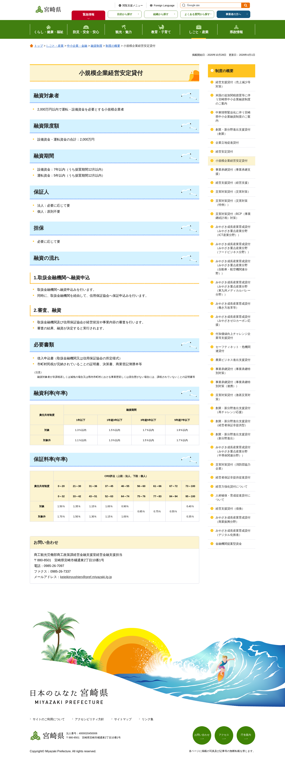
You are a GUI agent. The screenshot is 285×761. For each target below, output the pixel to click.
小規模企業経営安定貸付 (232, 160)
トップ (38, 45)
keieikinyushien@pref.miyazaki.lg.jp (86, 577)
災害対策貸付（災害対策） (233, 191)
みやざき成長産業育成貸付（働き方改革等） (233, 305)
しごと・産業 (55, 45)
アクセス (224, 734)
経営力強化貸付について (232, 486)
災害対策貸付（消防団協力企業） (233, 466)
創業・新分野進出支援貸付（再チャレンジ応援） (233, 410)
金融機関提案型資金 (229, 543)
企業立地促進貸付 (227, 142)
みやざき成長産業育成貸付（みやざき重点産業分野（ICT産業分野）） (233, 230)
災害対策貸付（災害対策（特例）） (232, 202)
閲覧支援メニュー (133, 5)
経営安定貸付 (224, 151)
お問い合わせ (202, 734)
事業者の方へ (233, 14)
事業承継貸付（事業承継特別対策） (233, 370)
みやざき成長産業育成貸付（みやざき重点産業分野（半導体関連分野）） (233, 451)
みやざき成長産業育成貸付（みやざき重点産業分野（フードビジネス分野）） (233, 248)
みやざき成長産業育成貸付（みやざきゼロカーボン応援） (233, 320)
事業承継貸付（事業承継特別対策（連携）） (233, 384)
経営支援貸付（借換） (230, 508)
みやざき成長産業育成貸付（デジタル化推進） (233, 532)
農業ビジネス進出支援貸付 (233, 359)
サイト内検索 (183, 5)
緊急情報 (88, 14)
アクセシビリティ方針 (89, 719)
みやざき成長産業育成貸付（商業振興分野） (233, 519)
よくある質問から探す (197, 14)
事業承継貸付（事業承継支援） (233, 171)
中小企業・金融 (77, 45)
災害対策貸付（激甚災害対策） (233, 397)
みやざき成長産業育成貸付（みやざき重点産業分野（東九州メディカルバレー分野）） (233, 288)
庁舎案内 (246, 734)
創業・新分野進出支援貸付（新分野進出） (233, 436)
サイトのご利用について (49, 719)
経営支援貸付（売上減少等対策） (233, 84)
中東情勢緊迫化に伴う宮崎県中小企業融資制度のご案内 (233, 116)
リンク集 (147, 719)
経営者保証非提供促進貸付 (233, 477)
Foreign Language (164, 5)
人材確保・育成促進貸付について (233, 497)
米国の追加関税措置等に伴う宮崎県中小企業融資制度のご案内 (233, 99)
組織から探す (160, 14)
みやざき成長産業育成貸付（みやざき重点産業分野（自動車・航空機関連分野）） (233, 267)
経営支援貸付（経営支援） (233, 182)
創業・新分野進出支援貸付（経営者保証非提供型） (233, 423)
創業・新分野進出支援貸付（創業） (233, 131)
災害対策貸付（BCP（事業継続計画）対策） (233, 215)
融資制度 (96, 45)
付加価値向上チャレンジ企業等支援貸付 (233, 335)
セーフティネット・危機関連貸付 (233, 348)
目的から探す (124, 14)
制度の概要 (113, 45)
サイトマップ (123, 719)
